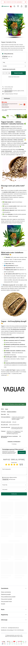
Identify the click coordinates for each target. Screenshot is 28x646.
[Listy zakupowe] (18, 6)
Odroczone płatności (8, 90)
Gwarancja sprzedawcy (11, 411)
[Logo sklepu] (6, 6)
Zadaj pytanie (22, 452)
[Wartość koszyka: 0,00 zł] (21, 6)
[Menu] (26, 6)
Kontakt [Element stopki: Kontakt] (3, 604)
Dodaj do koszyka (18, 73)
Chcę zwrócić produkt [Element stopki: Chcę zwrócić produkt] (6, 599)
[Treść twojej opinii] (14, 471)
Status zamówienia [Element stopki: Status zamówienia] (6, 592)
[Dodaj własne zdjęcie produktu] (12, 479)
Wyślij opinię (14, 493)
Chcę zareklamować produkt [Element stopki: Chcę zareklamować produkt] (8, 596)
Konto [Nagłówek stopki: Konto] (2, 609)
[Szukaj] (14, 6)
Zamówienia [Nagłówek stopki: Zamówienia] (4, 588)
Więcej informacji (5, 106)
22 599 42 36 (4, 627)
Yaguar (6, 409)
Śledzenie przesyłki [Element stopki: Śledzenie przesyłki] (6, 594)
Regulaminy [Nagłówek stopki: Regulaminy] (4, 614)
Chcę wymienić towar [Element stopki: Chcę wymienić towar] (6, 601)
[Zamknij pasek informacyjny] (25, 2)
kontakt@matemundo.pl (13, 627)
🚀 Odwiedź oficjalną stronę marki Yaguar (14, 404)
